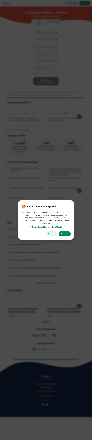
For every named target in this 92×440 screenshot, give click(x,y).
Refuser (51, 234)
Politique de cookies (38, 227)
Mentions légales (55, 227)
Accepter (64, 234)
